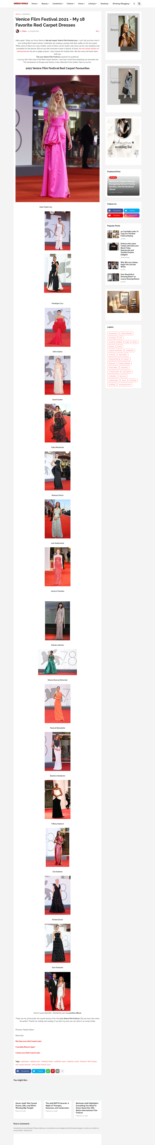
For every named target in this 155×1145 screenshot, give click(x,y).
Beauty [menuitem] (45, 4)
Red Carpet (92, 1061)
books (119, 346)
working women (125, 384)
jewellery (124, 367)
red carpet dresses (23, 1065)
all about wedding (115, 342)
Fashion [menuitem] (70, 4)
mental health (114, 372)
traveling (133, 380)
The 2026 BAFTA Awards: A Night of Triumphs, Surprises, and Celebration (57, 1105)
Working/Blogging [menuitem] (121, 4)
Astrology (112, 338)
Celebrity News (47, 1061)
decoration (123, 355)
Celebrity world (73, 1061)
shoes (124, 380)
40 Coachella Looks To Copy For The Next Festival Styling (129, 233)
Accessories (113, 333)
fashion (126, 359)
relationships (113, 380)
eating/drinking (114, 359)
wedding (112, 384)
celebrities (26, 14)
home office (113, 367)
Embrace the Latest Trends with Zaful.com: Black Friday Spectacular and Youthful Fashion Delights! (130, 249)
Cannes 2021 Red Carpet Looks (28, 1053)
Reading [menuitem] (104, 4)
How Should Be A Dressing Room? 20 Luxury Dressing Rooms (130, 276)
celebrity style (60, 1061)
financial (112, 363)
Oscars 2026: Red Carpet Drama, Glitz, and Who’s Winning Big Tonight (26, 1105)
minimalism (127, 372)
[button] (134, 3)
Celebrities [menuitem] (57, 4)
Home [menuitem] (34, 4)
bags (127, 342)
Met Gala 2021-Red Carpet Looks (29, 1041)
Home (18, 14)
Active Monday (126, 333)
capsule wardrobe (115, 350)
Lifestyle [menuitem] (92, 4)
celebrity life (35, 1061)
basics (135, 342)
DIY (120, 338)
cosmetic (112, 355)
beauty (111, 346)
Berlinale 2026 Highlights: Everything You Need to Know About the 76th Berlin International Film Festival (87, 1108)
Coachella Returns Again (25, 1047)
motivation (112, 376)
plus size (123, 376)
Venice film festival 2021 (41, 1065)
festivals (83, 1061)
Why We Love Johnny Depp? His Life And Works (129, 264)
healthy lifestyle (124, 363)
